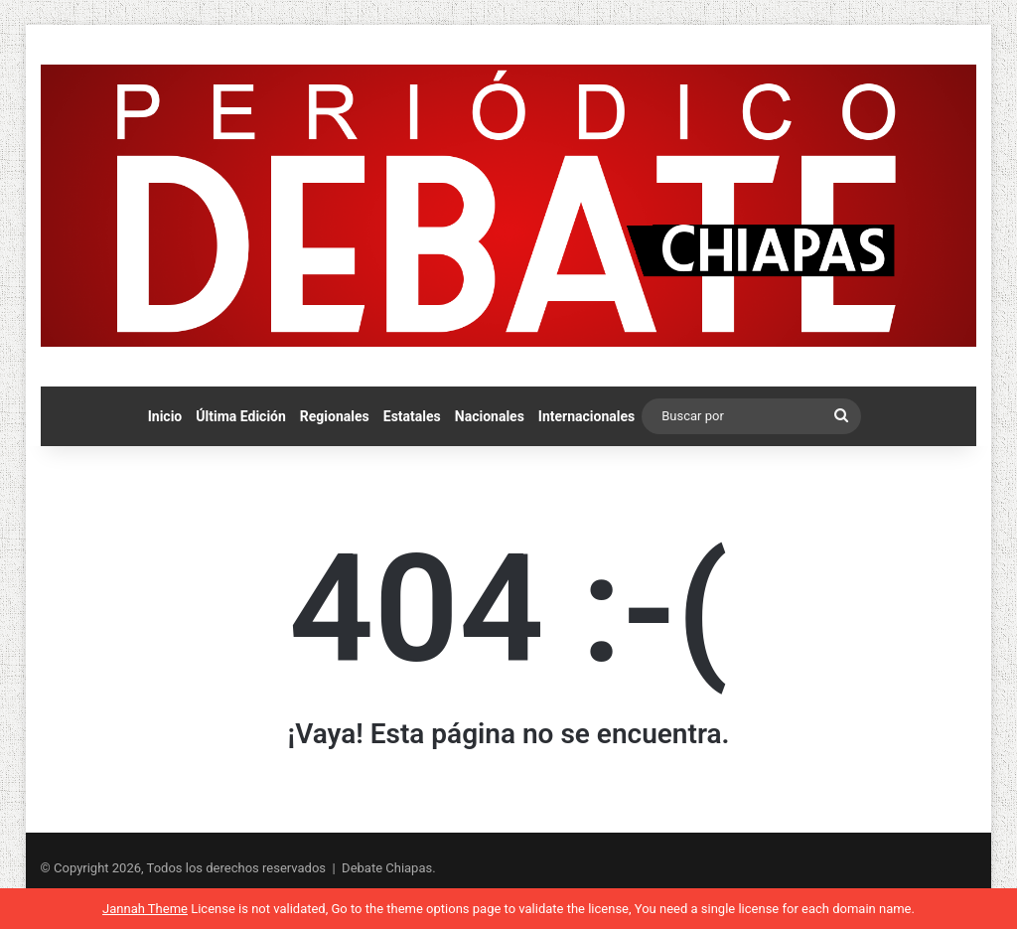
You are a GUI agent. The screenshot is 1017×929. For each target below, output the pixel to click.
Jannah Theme (145, 908)
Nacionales (489, 416)
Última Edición (241, 416)
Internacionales (586, 416)
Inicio (165, 416)
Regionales (334, 416)
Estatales (412, 416)
